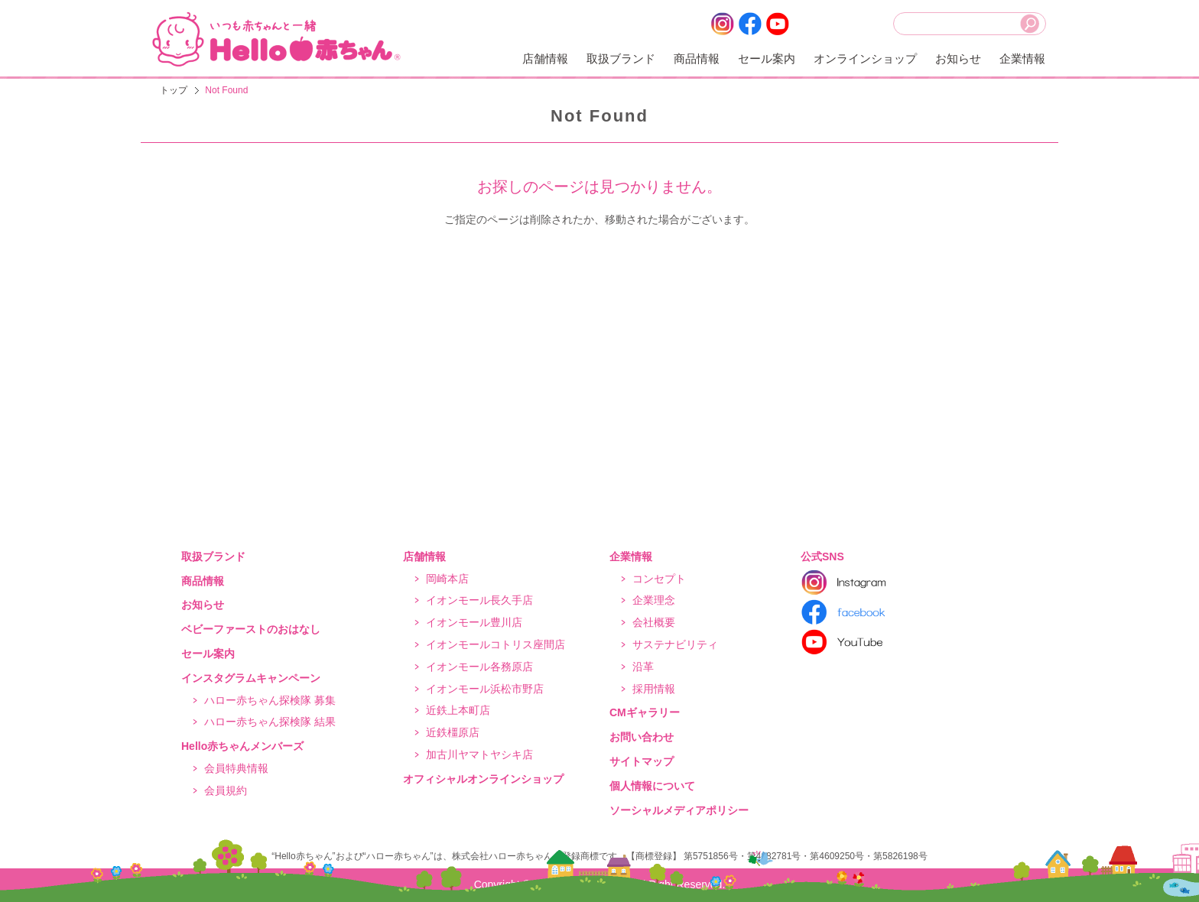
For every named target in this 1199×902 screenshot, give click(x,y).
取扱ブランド (621, 58)
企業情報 (1022, 58)
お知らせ (958, 58)
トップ (173, 90)
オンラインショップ (865, 58)
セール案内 (766, 58)
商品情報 (697, 58)
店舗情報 (545, 58)
